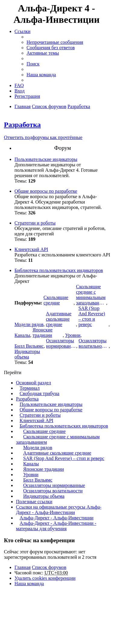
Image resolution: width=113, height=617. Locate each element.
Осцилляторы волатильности (94, 343)
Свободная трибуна (39, 393)
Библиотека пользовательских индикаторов (58, 270)
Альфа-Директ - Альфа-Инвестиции (56, 517)
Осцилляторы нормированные (61, 343)
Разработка (22, 125)
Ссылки (22, 31)
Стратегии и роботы (34, 222)
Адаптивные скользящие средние (58, 319)
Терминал (30, 388)
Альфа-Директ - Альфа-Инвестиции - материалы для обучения (56, 526)
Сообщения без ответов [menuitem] (51, 47)
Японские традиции (42, 332)
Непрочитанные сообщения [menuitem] (55, 42)
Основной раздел (33, 382)
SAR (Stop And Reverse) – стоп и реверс (91, 316)
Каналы (22, 335)
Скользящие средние (55, 300)
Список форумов (49, 567)
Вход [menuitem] (19, 90)
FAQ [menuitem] (19, 85)
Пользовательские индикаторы (45, 159)
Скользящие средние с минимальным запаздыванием (91, 294)
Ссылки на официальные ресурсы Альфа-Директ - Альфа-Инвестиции (59, 509)
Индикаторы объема (27, 354)
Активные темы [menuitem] (43, 53)
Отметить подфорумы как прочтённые (43, 137)
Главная (22, 567)
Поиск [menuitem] (33, 63)
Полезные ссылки (34, 501)
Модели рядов (28, 324)
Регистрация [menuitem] (27, 96)
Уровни (72, 335)
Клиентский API (31, 249)
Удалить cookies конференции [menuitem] (45, 578)
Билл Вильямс (29, 346)
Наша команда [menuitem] (41, 74)
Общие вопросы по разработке (45, 191)
